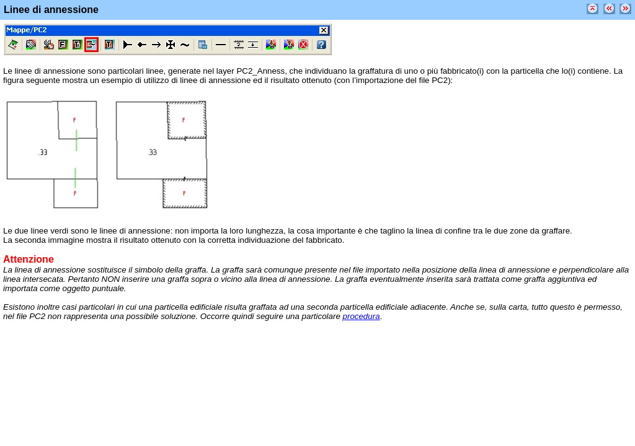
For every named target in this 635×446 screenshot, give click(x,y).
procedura (361, 316)
